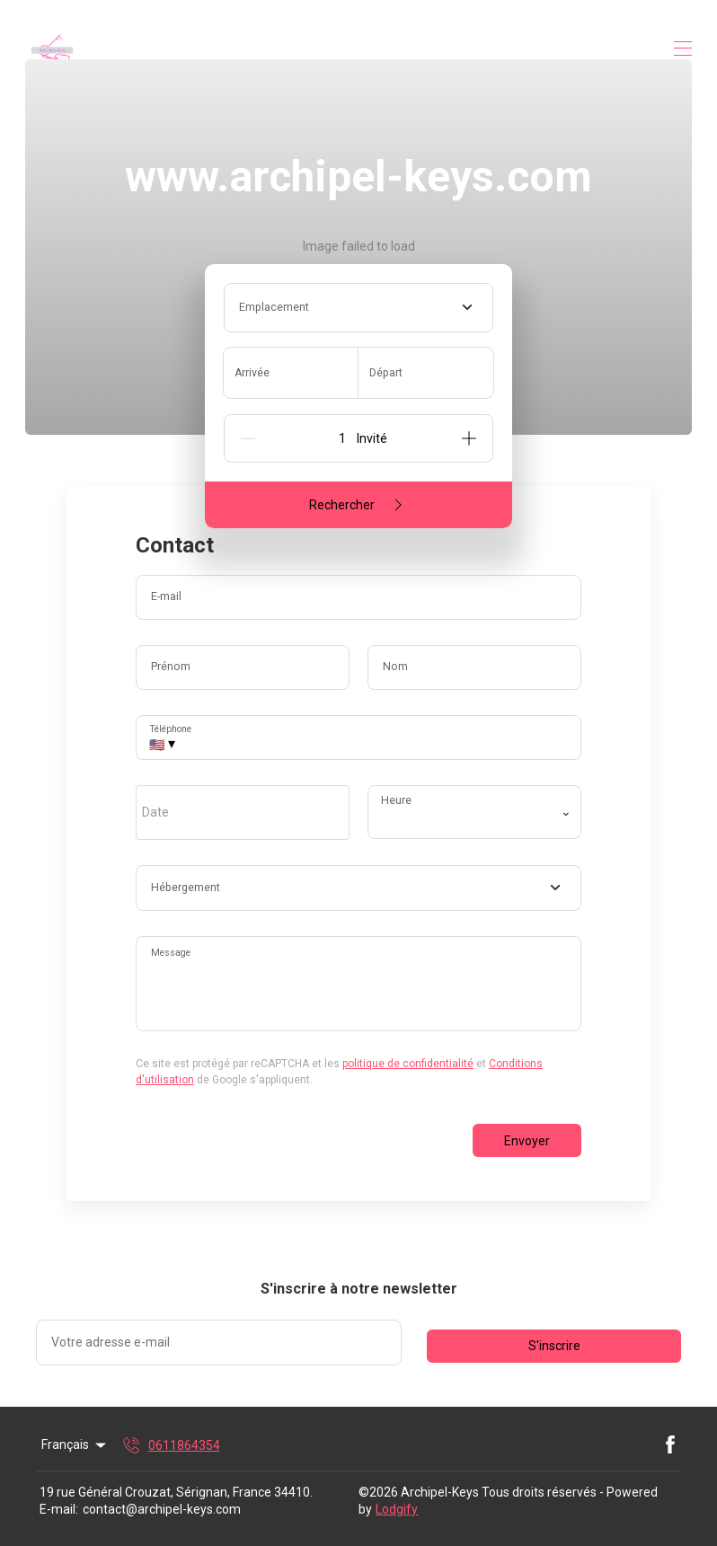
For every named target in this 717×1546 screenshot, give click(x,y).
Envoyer (527, 1141)
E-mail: (59, 1509)
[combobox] (358, 307)
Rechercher (359, 505)
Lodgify (397, 1509)
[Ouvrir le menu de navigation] (683, 48)
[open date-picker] (243, 812)
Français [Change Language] (75, 1445)
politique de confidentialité (408, 1063)
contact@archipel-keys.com (162, 1509)
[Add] (469, 438)
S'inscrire (554, 1345)
